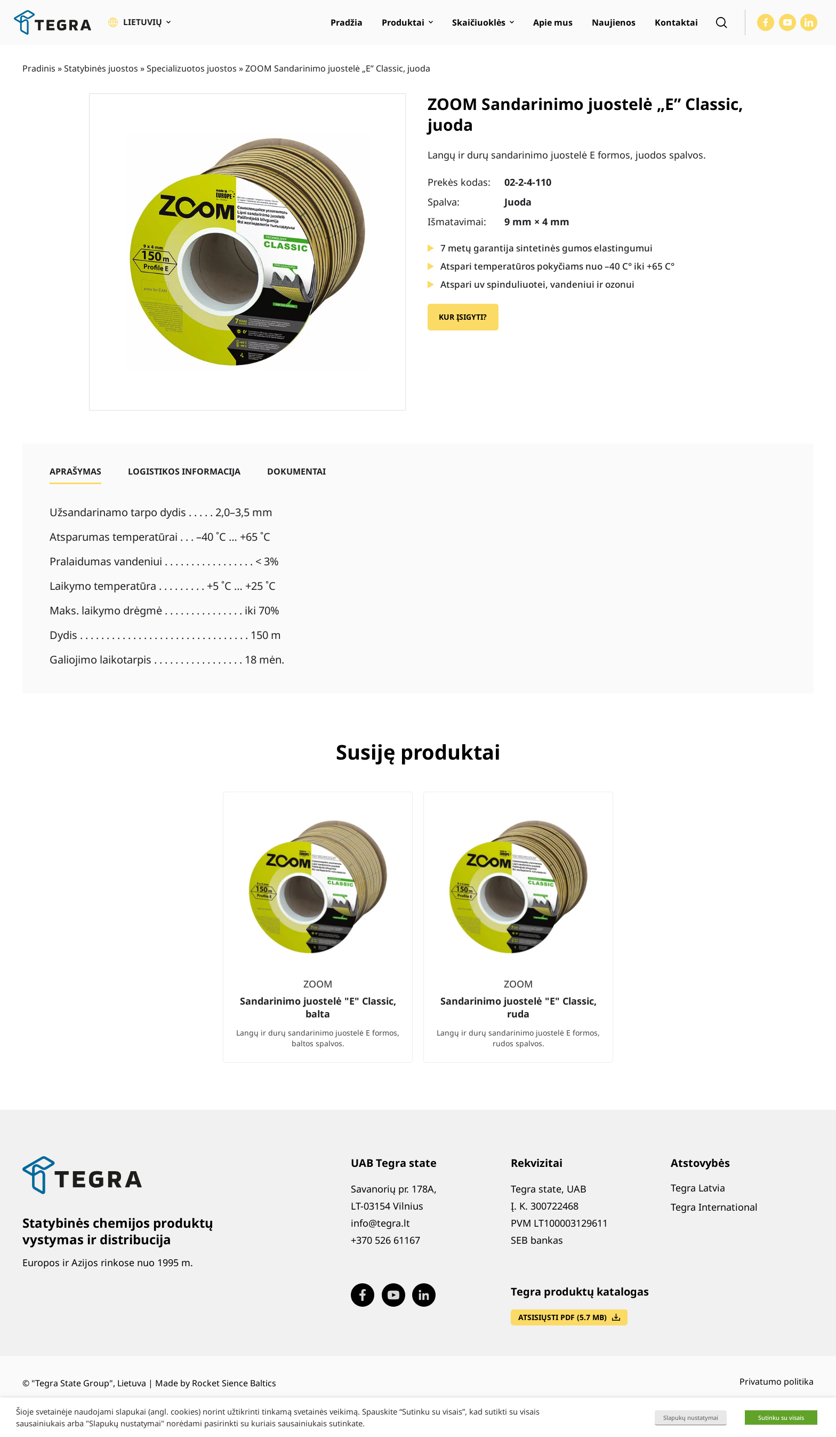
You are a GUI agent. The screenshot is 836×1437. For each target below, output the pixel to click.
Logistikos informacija (184, 475)
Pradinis (38, 72)
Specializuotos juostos (192, 72)
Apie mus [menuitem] (553, 24)
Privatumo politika (776, 1386)
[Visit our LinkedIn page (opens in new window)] (808, 24)
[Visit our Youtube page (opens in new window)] (787, 24)
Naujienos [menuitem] (614, 24)
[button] (139, 24)
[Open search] (721, 24)
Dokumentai (296, 475)
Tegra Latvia (698, 1191)
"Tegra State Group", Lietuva (88, 1387)
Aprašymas (75, 475)
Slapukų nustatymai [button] (690, 1418)
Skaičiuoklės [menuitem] (478, 24)
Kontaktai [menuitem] (676, 24)
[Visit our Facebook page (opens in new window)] (765, 24)
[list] (418, 939)
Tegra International (714, 1210)
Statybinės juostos (101, 72)
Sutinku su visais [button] (781, 1418)
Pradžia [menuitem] (347, 24)
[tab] (75, 475)
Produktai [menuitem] (403, 24)
